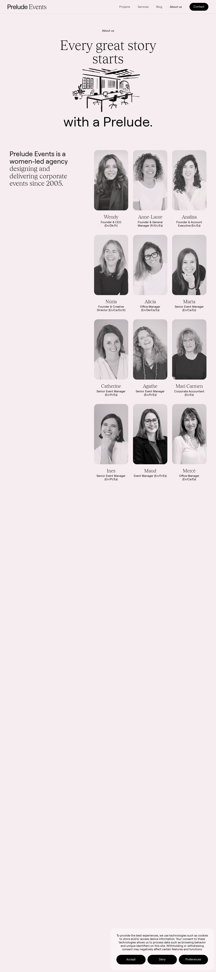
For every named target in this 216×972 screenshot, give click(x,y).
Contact (198, 6)
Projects (124, 6)
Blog (159, 6)
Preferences (193, 959)
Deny (162, 959)
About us (176, 6)
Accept (131, 959)
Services (143, 6)
